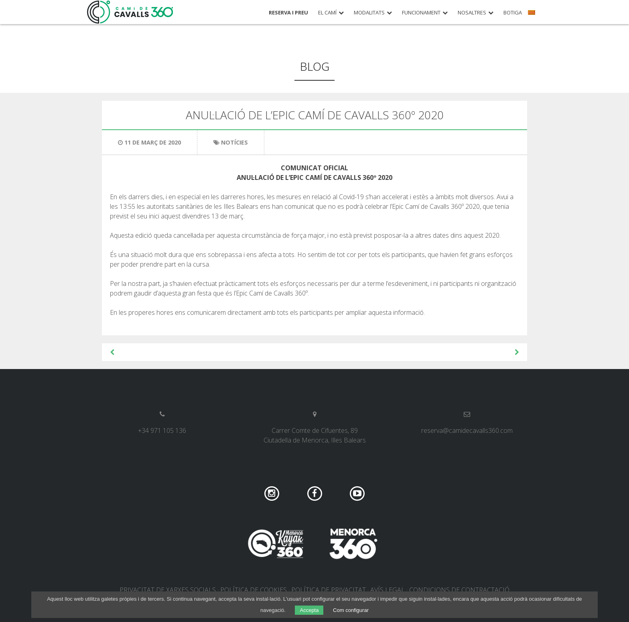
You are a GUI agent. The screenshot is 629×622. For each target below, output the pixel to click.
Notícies (234, 142)
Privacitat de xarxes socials (168, 589)
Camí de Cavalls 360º (130, 12)
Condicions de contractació (459, 589)
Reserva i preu (288, 12)
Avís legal (387, 589)
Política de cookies (253, 589)
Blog (314, 66)
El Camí (327, 12)
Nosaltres (472, 12)
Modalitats (369, 12)
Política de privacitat (328, 589)
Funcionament (421, 12)
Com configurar (351, 610)
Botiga (512, 12)
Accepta (309, 610)
